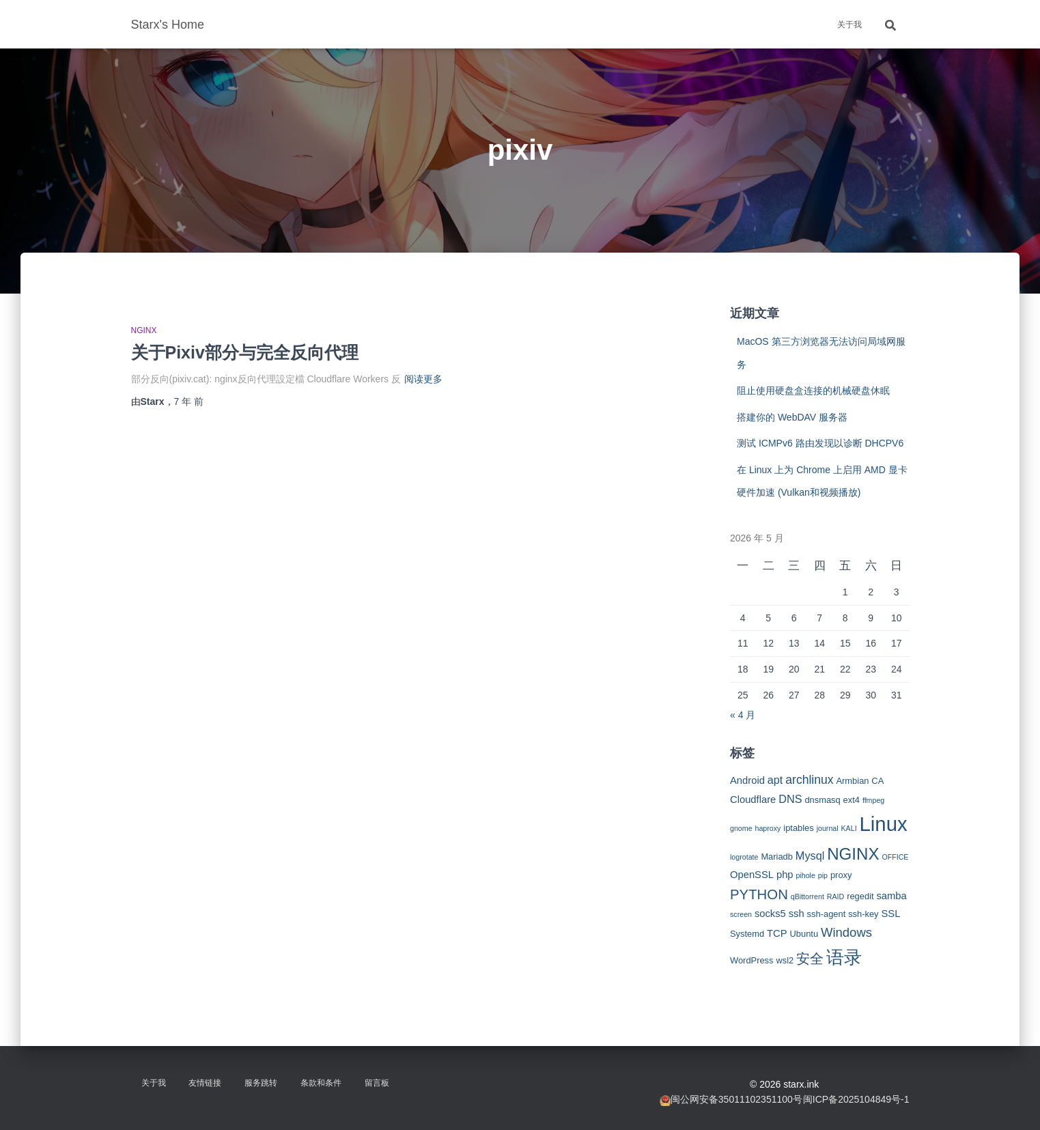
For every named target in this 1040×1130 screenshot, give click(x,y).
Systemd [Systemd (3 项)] (747, 934)
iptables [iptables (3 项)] (798, 828)
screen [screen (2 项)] (741, 914)
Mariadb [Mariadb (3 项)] (777, 856)
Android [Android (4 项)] (747, 780)
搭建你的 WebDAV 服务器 (792, 417)
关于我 (849, 24)
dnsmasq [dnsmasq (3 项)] (822, 800)
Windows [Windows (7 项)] (846, 932)
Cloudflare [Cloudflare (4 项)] (753, 799)
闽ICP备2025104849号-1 (856, 1099)
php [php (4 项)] (784, 874)
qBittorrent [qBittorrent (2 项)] (807, 896)
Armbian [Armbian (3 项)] (852, 781)
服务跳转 (260, 1083)
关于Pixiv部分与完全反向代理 (245, 352)
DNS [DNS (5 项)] (790, 799)
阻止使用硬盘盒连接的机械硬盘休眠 (813, 390)
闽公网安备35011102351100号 (736, 1099)
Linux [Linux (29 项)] (884, 824)
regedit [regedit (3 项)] (860, 896)
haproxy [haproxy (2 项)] (768, 828)
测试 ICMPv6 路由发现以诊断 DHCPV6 (820, 443)
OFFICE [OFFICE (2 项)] (895, 857)
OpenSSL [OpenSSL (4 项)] (752, 874)
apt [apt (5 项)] (775, 780)
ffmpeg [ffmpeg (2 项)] (873, 800)
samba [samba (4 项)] (891, 895)
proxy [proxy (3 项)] (841, 875)
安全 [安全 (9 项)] (810, 958)
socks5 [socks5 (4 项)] (770, 913)
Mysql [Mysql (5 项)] (810, 855)
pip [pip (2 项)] (823, 875)
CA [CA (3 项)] (877, 781)
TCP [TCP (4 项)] (777, 933)
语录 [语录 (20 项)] (844, 957)
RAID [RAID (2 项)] (835, 896)
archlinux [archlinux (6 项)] (809, 780)
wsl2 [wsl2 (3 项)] (784, 960)
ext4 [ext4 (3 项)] (851, 800)
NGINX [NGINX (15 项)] (853, 854)
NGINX (144, 330)
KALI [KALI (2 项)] (849, 828)
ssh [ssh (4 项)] (796, 913)
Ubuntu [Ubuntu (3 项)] (803, 934)
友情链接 (204, 1083)
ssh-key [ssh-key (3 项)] (863, 914)
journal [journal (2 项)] (828, 828)
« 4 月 (742, 714)
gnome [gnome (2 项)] (741, 828)
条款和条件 (320, 1083)
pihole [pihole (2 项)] (805, 875)
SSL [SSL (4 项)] (890, 913)
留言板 (377, 1083)
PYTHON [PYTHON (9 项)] (759, 894)
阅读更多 (423, 378)
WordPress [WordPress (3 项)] (752, 960)
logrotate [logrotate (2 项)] (744, 857)
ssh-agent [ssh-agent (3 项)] (826, 914)
